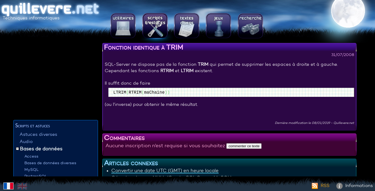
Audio (26, 141)
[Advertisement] (55, 81)
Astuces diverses (38, 134)
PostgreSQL (35, 176)
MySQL (31, 169)
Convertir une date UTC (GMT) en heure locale (165, 170)
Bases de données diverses (50, 162)
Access (31, 156)
